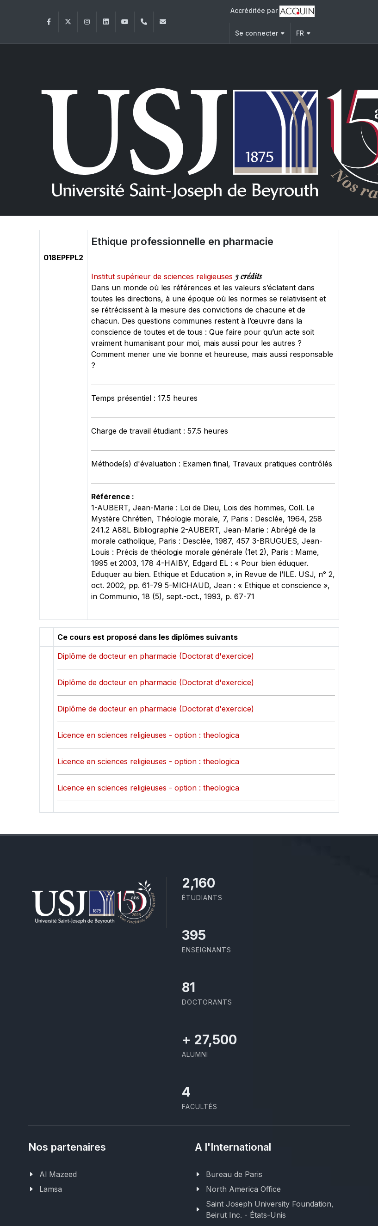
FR (303, 33)
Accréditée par (272, 11)
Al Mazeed (58, 1173)
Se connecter (260, 33)
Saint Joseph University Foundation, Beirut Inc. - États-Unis (270, 1208)
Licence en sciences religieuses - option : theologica (148, 734)
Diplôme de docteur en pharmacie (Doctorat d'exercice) (155, 655)
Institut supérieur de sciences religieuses (163, 275)
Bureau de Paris (234, 1173)
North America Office (243, 1188)
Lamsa (50, 1188)
